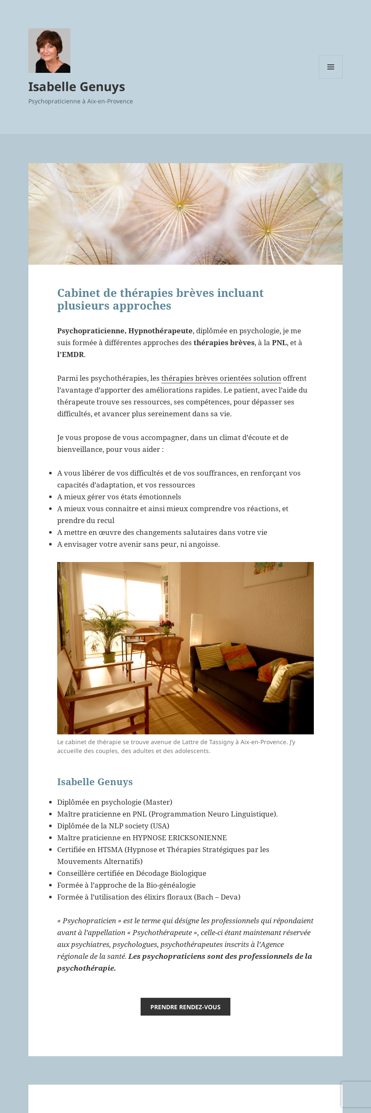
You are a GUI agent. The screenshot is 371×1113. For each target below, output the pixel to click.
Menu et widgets (331, 78)
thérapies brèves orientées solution (221, 378)
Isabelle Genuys (76, 86)
